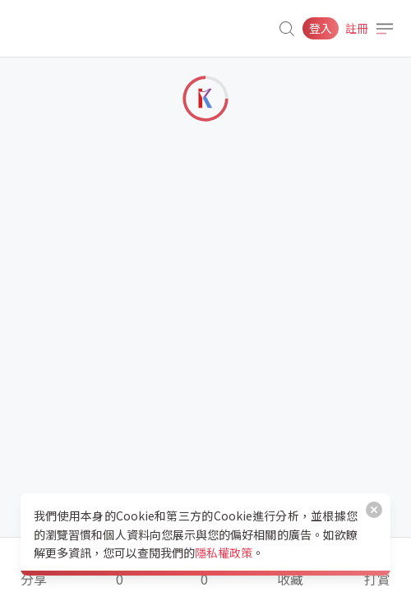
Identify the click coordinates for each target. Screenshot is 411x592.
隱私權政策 (223, 552)
